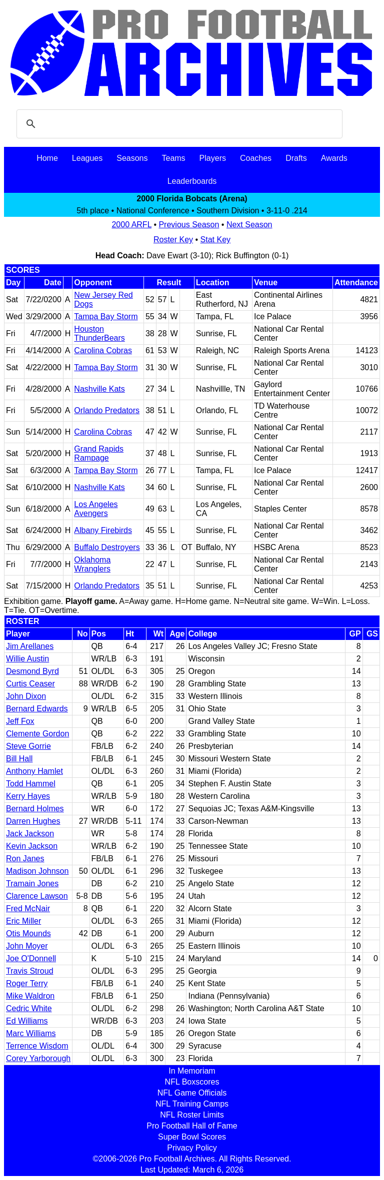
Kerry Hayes (28, 796)
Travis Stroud (30, 971)
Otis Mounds (28, 933)
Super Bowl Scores (192, 1137)
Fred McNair (28, 908)
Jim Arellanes (30, 646)
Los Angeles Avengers (96, 509)
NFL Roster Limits (192, 1115)
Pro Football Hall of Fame (191, 1126)
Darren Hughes (33, 821)
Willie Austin (27, 658)
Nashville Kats (99, 389)
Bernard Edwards (37, 708)
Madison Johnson (37, 871)
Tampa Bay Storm (106, 316)
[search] (178, 124)
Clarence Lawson (37, 896)
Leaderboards (192, 181)
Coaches (256, 158)
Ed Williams (27, 1021)
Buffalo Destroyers (107, 547)
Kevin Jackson (32, 846)
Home (47, 158)
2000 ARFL (131, 224)
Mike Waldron (30, 996)
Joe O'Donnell (31, 958)
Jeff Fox (20, 721)
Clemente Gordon (37, 733)
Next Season (249, 224)
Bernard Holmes (35, 808)
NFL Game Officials (192, 1093)
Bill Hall (19, 758)
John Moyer (27, 946)
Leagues (87, 158)
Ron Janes (25, 858)
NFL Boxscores (192, 1082)
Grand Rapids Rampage (99, 453)
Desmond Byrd (32, 671)
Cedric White (29, 1008)
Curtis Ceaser (30, 683)
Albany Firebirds (103, 530)
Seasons (132, 158)
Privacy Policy (192, 1148)
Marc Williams (31, 1033)
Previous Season (188, 224)
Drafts (296, 158)
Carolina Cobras (103, 350)
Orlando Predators (107, 410)
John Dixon (26, 696)
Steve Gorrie (28, 746)
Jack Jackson (30, 833)
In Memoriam (191, 1071)
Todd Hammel (31, 783)
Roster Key (173, 239)
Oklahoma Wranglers (92, 564)
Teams (173, 158)
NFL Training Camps (192, 1104)
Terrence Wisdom (37, 1046)
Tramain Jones (32, 883)
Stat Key (215, 239)
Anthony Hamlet (34, 771)
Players (213, 158)
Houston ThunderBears (99, 333)
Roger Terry (27, 983)
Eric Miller (23, 921)
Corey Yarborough (38, 1058)
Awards (334, 158)
